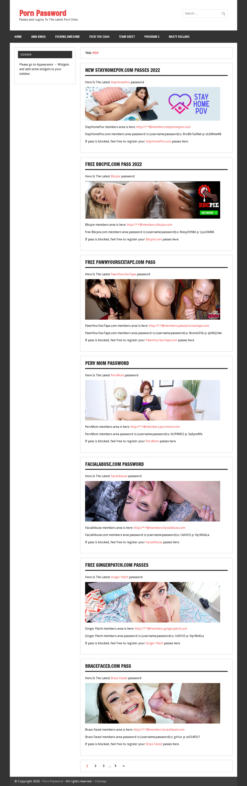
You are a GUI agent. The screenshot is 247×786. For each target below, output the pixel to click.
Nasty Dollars (179, 37)
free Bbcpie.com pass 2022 (113, 164)
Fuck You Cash (99, 37)
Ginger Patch (119, 577)
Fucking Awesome (67, 37)
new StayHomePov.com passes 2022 (122, 70)
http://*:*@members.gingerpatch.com (161, 628)
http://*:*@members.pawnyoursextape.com (179, 326)
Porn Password (52, 781)
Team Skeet (127, 37)
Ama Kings (38, 37)
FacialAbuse (119, 476)
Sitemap (100, 781)
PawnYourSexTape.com (161, 340)
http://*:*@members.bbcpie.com (149, 225)
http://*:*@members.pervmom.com (155, 427)
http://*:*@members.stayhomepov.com (163, 127)
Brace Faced (119, 678)
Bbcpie (115, 176)
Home (18, 37)
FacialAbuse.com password (114, 464)
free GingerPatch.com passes (116, 565)
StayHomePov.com (158, 141)
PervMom (117, 375)
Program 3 (151, 37)
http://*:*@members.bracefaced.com (159, 729)
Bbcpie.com (154, 239)
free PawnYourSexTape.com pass (120, 262)
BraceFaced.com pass (108, 666)
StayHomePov (120, 82)
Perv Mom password (107, 363)
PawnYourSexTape (123, 274)
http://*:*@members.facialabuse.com (159, 528)
